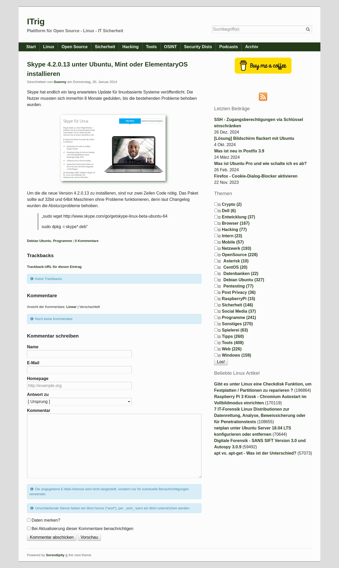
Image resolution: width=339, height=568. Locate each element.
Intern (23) (232, 236)
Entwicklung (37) (238, 217)
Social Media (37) (239, 311)
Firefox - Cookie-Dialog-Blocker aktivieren (255, 176)
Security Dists (209, 47)
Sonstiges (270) (237, 324)
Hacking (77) (234, 229)
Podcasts (240, 47)
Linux (50, 47)
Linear (71, 307)
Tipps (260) (233, 336)
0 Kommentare (87, 241)
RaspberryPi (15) (238, 298)
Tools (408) (233, 342)
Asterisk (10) (236, 261)
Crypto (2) (232, 204)
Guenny (60, 82)
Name (33, 347)
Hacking (137, 47)
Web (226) (232, 349)
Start (31, 47)
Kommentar (38, 410)
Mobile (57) (233, 242)
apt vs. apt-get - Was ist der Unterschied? (255, 453)
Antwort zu (38, 394)
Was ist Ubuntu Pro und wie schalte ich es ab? (260, 163)
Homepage (37, 378)
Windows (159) (236, 355)
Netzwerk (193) (236, 248)
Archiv (265, 47)
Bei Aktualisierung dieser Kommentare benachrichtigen (82, 528)
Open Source (78, 47)
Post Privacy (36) (239, 292)
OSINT (179, 47)
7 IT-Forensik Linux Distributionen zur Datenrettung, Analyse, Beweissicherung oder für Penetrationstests (259, 415)
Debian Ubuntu (39, 241)
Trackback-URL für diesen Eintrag (54, 267)
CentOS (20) (235, 267)
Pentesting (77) (238, 286)
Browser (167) (236, 223)
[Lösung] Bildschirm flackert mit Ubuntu (254, 138)
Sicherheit (110, 47)
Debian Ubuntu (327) (243, 280)
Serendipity (55, 555)
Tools (159, 47)
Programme (62, 241)
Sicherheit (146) (237, 305)
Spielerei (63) (235, 330)
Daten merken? (45, 520)
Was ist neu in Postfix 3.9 (239, 151)
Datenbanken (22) (240, 273)
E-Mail (33, 363)
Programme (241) (239, 317)
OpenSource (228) (240, 254)
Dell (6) (229, 210)
